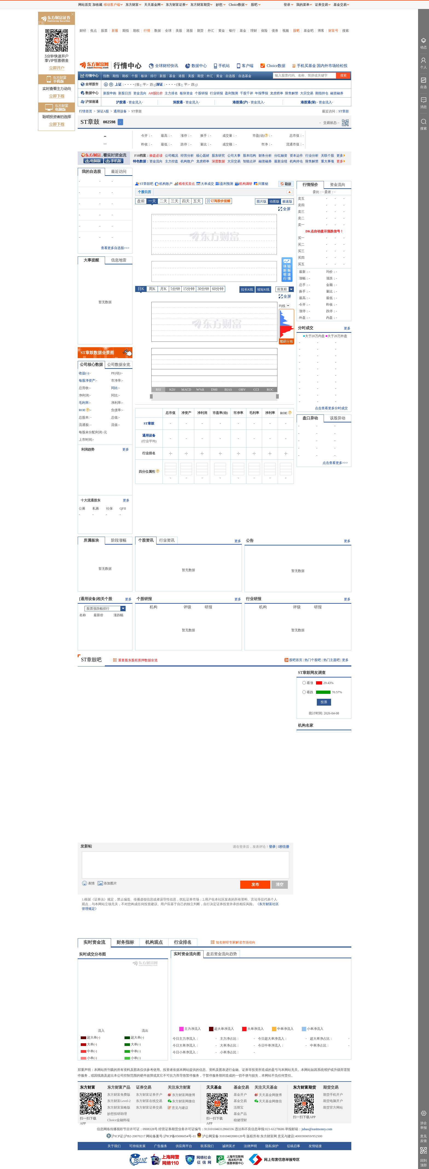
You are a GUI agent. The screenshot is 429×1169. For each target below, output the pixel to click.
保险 (264, 31)
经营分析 (187, 155)
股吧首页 (293, 660)
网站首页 (84, 5)
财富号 (333, 31)
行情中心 (89, 76)
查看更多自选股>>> (115, 248)
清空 (279, 884)
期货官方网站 (333, 1107)
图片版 (261, 201)
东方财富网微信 (181, 1101)
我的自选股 (91, 171)
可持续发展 (137, 1146)
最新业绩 (280, 161)
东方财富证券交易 (149, 1107)
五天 (197, 201)
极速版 (287, 201)
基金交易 (240, 1101)
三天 (174, 201)
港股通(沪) (240, 102)
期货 (200, 31)
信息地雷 (118, 260)
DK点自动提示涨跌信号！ (324, 231)
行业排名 (183, 942)
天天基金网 (152, 5)
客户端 (247, 66)
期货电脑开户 (333, 1101)
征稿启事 (293, 1146)
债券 (275, 31)
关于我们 (114, 1146)
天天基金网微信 (268, 1101)
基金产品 (240, 1114)
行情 (147, 31)
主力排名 (171, 93)
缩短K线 (263, 289)
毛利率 (84, 403)
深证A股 (103, 111)
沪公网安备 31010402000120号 (221, 1136)
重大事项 (327, 161)
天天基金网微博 (268, 1095)
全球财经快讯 (166, 66)
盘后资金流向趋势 (221, 954)
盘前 (141, 201)
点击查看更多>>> (335, 463)
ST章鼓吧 (146, 184)
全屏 (287, 209)
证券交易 (321, 5)
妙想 (219, 5)
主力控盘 (171, 161)
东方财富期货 (304, 1087)
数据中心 (199, 66)
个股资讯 (145, 540)
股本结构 (249, 155)
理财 (253, 31)
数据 (157, 31)
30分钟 (203, 289)
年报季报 (261, 93)
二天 (163, 201)
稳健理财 (240, 1120)
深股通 (178, 102)
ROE (84, 410)
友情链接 (315, 1146)
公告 (250, 541)
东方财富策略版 (118, 1107)
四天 (186, 201)
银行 (232, 31)
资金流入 (135, 102)
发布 (255, 884)
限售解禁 (291, 93)
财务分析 (265, 155)
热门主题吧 (331, 660)
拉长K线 (247, 289)
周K (152, 289)
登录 (272, 847)
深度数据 (218, 161)
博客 (321, 31)
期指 (125, 31)
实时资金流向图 (187, 954)
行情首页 (85, 111)
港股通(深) (308, 102)
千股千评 (246, 93)
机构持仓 (296, 161)
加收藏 (97, 5)
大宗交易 (306, 93)
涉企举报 (423, 1125)
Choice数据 (276, 66)
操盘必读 (156, 155)
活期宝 (239, 1107)
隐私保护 (272, 1146)
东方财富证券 (175, 5)
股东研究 (218, 155)
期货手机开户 (333, 1095)
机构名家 (305, 725)
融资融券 (336, 93)
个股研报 (201, 93)
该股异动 (337, 418)
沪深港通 (89, 102)
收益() (84, 373)
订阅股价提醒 (218, 201)
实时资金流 (94, 942)
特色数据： (141, 161)
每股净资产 (87, 380)
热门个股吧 (313, 660)
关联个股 (327, 155)
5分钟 (175, 289)
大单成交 (207, 184)
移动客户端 (112, 5)
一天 (152, 201)
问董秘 (263, 184)
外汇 (211, 31)
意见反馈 (423, 1138)
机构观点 (154, 942)
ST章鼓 (149, 423)
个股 (134, 76)
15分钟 (189, 289)
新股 (115, 31)
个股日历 (144, 192)
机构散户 (187, 161)
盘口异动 (310, 418)
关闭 (72, 15)
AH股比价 (155, 93)
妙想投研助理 (117, 1114)
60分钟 (218, 289)
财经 (83, 31)
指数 (106, 76)
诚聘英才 (228, 1146)
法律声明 (250, 1146)
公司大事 (233, 155)
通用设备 (120, 111)
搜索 (345, 31)
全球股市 (89, 84)
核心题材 (202, 155)
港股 (189, 31)
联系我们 (207, 1146)
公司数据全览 (118, 365)
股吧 (296, 31)
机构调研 (245, 184)
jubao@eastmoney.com (317, 1129)
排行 (153, 76)
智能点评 (249, 161)
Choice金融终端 (118, 1120)
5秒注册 (283, 847)
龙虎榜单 (276, 93)
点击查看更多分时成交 (331, 408)
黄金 (221, 31)
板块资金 (186, 93)
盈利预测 (231, 93)
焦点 (93, 31)
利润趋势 (87, 449)
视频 (285, 31)
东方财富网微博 (181, 1095)
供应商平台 (184, 1146)
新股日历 (124, 93)
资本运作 (296, 155)
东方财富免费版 (118, 1095)
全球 (168, 31)
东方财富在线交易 (149, 1101)
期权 (136, 31)
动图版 (274, 201)
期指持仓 (321, 93)
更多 (341, 155)
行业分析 (311, 155)
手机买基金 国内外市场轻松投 (322, 66)
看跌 (307, 692)
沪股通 (121, 102)
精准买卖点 (186, 184)
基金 (243, 31)
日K (141, 289)
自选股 (230, 76)
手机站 (224, 66)
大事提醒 (91, 260)
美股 (179, 31)
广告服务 (160, 1146)
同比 (114, 388)
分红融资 (280, 155)
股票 (104, 31)
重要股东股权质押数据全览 (138, 660)
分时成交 (305, 328)
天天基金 (214, 1087)
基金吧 (309, 31)
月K (163, 289)
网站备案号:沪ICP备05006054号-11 (171, 1136)
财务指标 (125, 942)
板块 (144, 76)
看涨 (307, 683)
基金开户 (240, 1095)
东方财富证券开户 (149, 1095)
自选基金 (244, 76)
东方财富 (87, 1087)
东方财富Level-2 (119, 1101)
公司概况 (171, 155)
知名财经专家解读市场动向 (235, 942)
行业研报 (216, 93)
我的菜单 (302, 5)
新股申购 (109, 93)
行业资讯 (167, 540)
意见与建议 (178, 1108)
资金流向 (139, 93)
